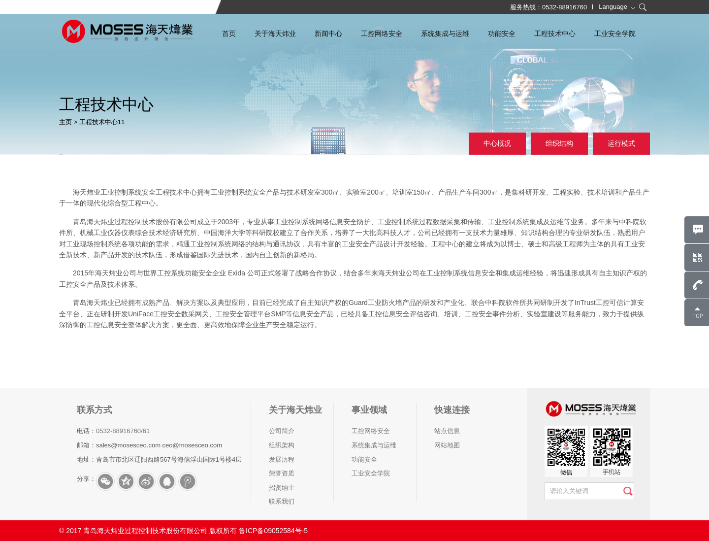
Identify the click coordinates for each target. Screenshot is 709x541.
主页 (65, 122)
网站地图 (447, 445)
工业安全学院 (615, 33)
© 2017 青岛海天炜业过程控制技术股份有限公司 (133, 531)
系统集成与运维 (445, 33)
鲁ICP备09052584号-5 (273, 531)
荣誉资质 (281, 473)
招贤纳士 (281, 487)
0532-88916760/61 (123, 431)
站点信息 (447, 431)
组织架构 (281, 445)
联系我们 (281, 501)
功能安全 (502, 33)
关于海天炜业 (275, 33)
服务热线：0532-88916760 (548, 7)
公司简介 (281, 431)
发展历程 (281, 459)
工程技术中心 (555, 33)
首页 (229, 33)
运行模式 (621, 143)
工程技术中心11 (102, 122)
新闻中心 (328, 33)
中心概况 (497, 143)
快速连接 (452, 410)
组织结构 (559, 143)
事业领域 (369, 410)
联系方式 (94, 410)
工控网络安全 (381, 33)
